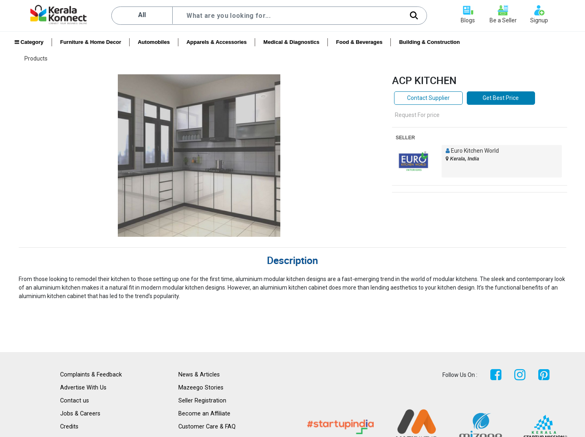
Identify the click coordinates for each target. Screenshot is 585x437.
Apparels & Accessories (216, 42)
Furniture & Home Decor (90, 42)
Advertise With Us (83, 387)
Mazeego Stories (200, 387)
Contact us (74, 400)
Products (36, 58)
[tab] (292, 258)
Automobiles (154, 42)
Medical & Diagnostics (291, 42)
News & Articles (199, 374)
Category (29, 42)
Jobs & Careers (80, 413)
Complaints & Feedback (91, 374)
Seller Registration (202, 400)
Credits (69, 426)
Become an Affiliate (204, 413)
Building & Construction (429, 42)
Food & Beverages (359, 42)
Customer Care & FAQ (207, 426)
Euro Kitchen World (475, 150)
